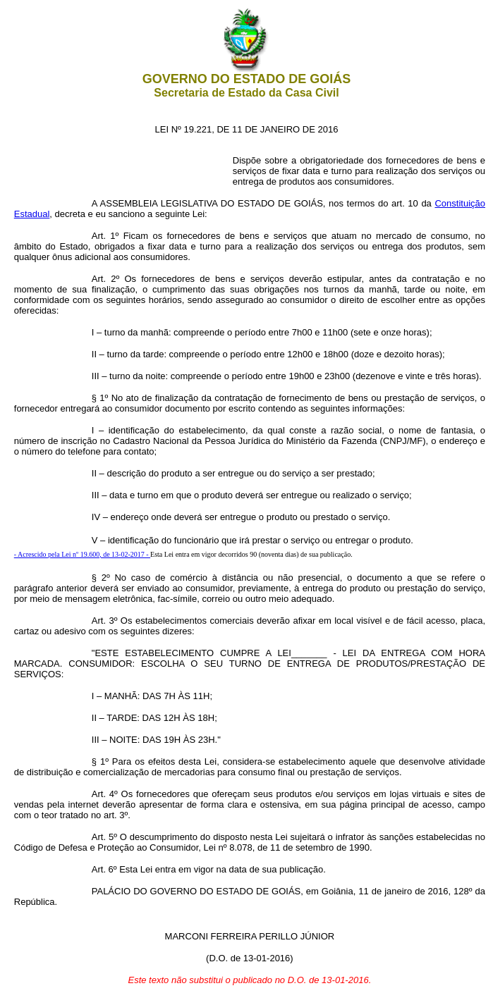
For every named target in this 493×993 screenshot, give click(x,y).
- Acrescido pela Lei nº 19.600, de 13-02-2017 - (82, 554)
